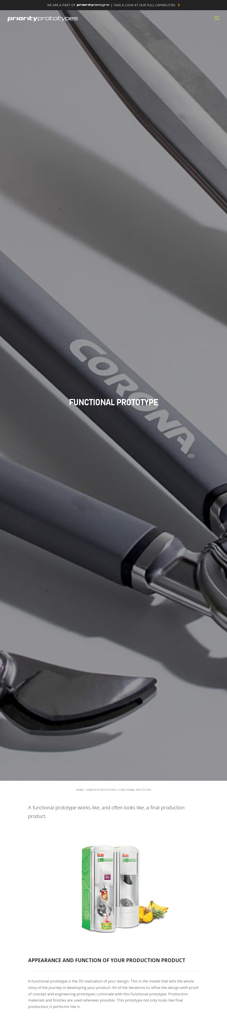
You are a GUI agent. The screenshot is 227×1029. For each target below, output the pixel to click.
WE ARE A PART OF (113, 5)
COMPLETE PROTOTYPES (101, 789)
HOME (80, 789)
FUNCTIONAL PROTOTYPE (135, 789)
